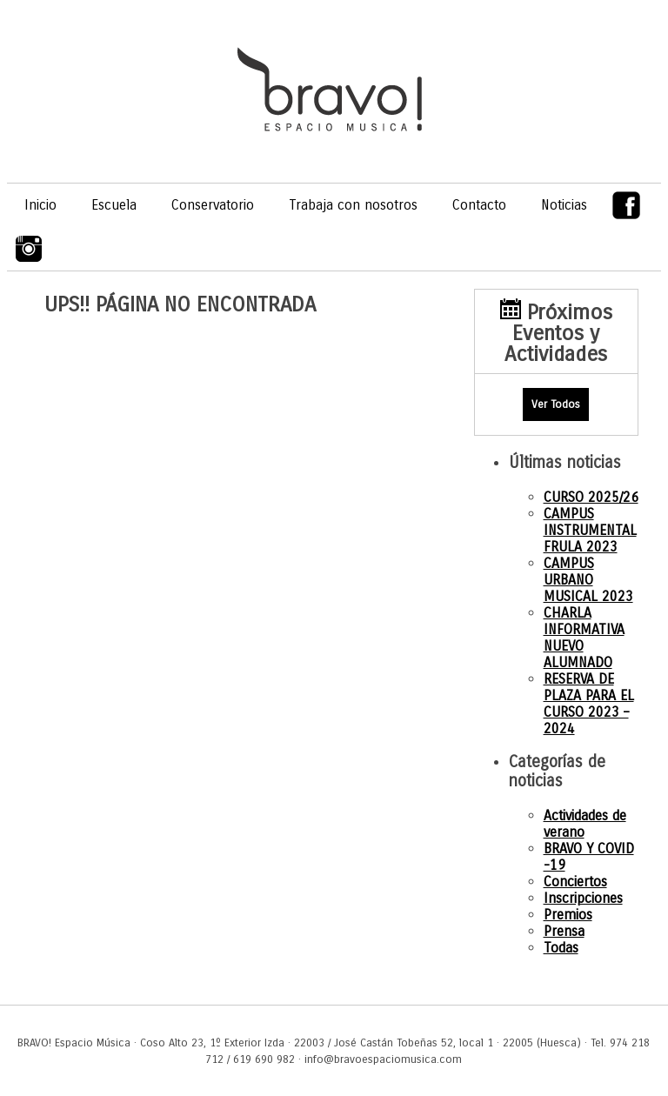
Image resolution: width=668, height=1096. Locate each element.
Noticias (564, 205)
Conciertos (575, 881)
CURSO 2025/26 (591, 497)
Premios (568, 914)
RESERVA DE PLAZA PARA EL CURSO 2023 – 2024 (589, 704)
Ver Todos (555, 404)
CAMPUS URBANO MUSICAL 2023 (588, 580)
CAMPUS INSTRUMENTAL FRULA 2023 (590, 530)
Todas (561, 947)
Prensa (564, 931)
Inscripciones (583, 898)
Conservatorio (212, 205)
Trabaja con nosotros (353, 205)
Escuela (114, 205)
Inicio (40, 205)
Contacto (479, 205)
